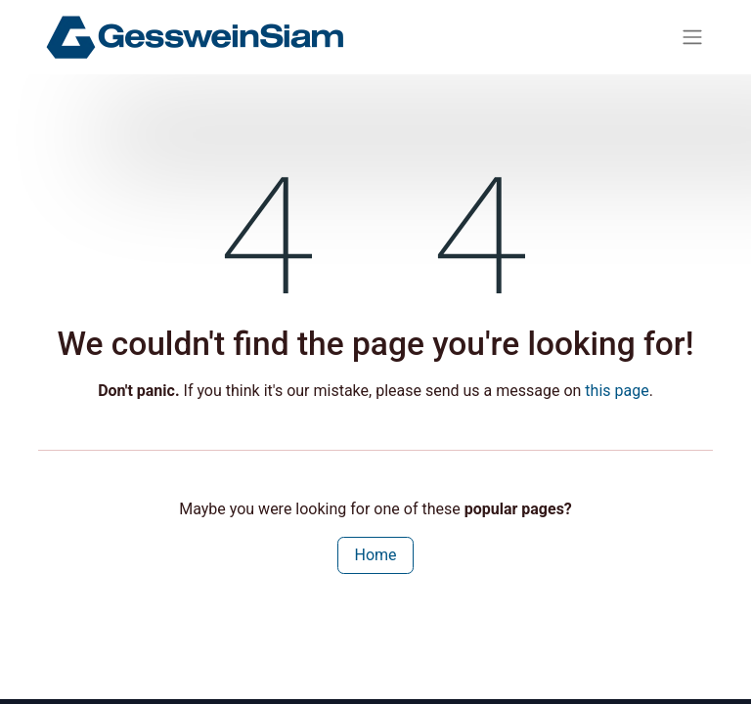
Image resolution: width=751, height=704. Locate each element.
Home (375, 555)
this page (616, 390)
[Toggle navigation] (692, 38)
